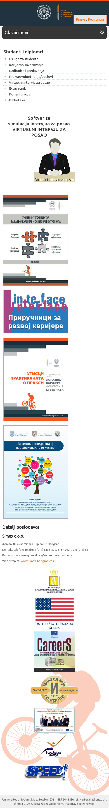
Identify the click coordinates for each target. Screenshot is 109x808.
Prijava (80, 19)
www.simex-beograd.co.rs (38, 561)
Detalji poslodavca (20, 527)
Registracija (96, 19)
